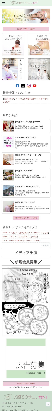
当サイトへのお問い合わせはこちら (16, 406)
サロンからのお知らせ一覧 (12, 403)
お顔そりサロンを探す (24, 399)
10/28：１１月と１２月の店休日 (15, 229)
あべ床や (33, 233)
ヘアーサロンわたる (32, 237)
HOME (4, 399)
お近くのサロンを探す (26, 29)
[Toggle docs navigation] (3, 3)
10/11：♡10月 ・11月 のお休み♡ (15, 233)
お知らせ (11, 399)
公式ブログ (9, 99)
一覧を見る (45, 241)
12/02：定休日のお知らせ (12, 237)
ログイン (34, 406)
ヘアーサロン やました (38, 229)
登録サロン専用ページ (26, 380)
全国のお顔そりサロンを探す (26, 214)
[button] (5, 298)
